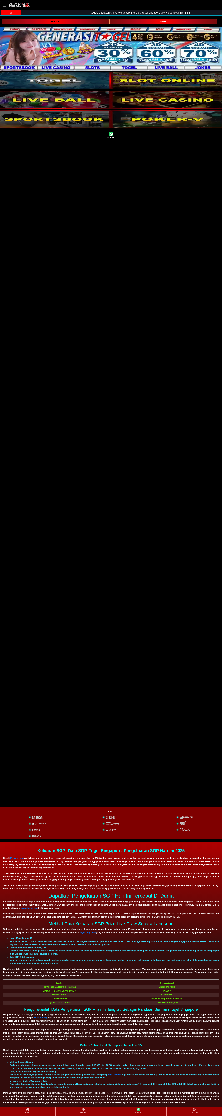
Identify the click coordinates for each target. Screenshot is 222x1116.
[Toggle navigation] (4, 5)
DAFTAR (55, 21)
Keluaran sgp (16, 858)
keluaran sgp (40, 1018)
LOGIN (163, 21)
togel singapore (88, 932)
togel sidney (114, 1074)
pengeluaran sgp (29, 908)
